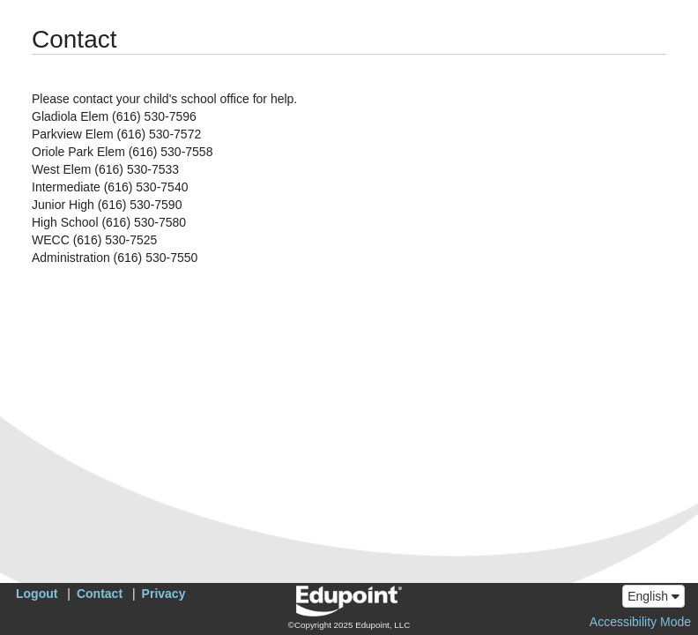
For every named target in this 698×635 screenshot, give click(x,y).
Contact (100, 593)
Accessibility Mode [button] (640, 622)
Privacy (164, 593)
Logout (36, 593)
